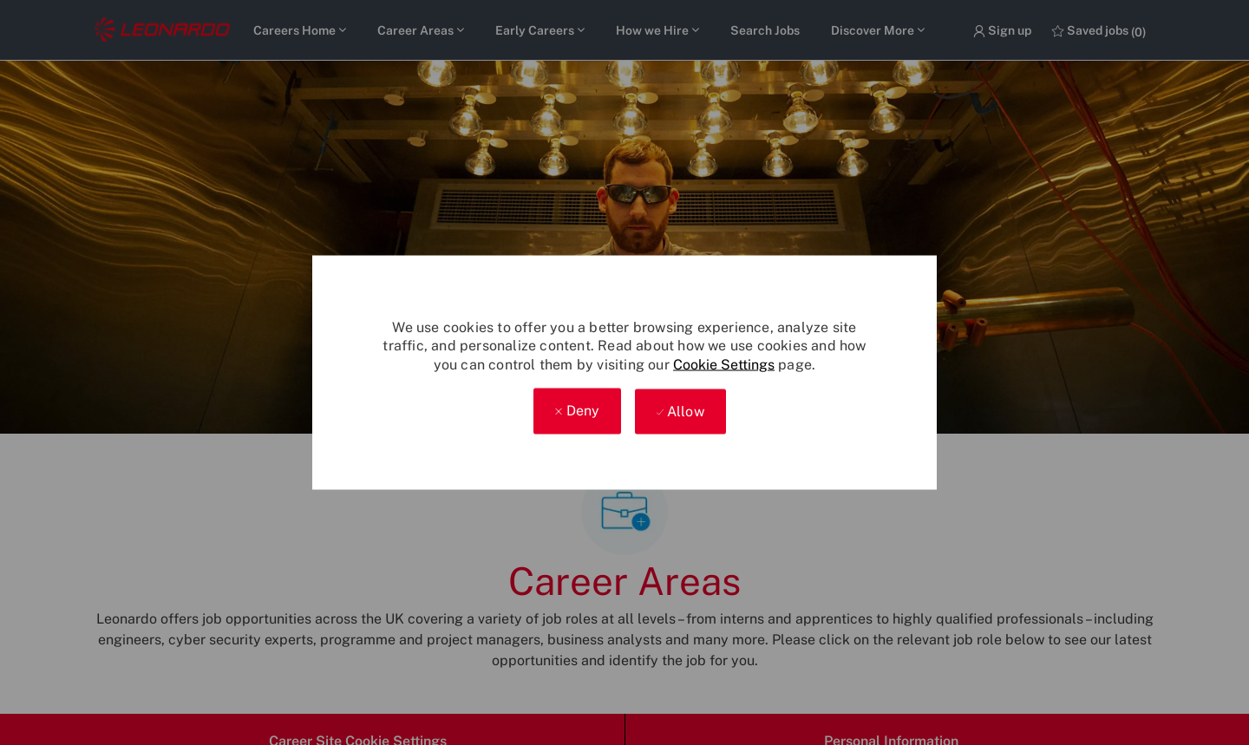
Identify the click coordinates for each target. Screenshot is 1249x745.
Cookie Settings (724, 364)
